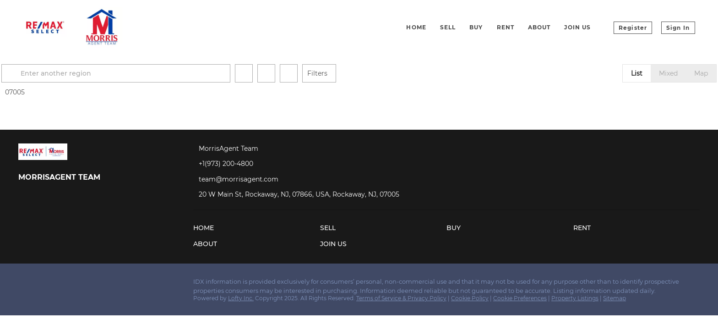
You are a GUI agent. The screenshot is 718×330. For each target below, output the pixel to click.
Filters (352, 73)
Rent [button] (505, 27)
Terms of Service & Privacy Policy (401, 298)
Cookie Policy (470, 298)
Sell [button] (448, 27)
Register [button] (633, 27)
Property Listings (574, 298)
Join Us (577, 27)
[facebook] (25, 284)
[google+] (98, 284)
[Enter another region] (153, 73)
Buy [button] (476, 27)
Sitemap (614, 298)
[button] (46, 73)
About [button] (539, 27)
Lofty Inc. (241, 298)
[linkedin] (43, 284)
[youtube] (80, 284)
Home (416, 27)
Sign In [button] (678, 27)
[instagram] (62, 284)
